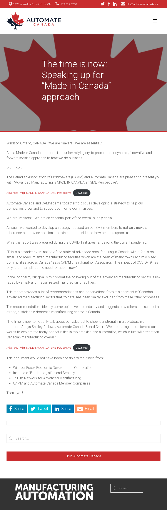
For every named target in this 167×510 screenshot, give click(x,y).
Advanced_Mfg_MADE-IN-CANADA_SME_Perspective (39, 192)
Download (82, 192)
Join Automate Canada (83, 456)
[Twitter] (104, 4)
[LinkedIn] (115, 4)
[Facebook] (110, 4)
